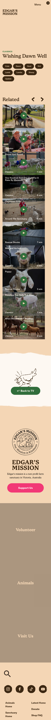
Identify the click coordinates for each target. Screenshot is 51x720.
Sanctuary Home (11, 714)
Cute (7, 66)
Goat (29, 66)
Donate (35, 709)
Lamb (7, 72)
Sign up (44, 420)
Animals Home (10, 704)
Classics (7, 51)
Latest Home (38, 702)
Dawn (18, 66)
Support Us (25, 487)
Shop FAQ (36, 715)
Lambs (19, 72)
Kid (39, 66)
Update (8, 79)
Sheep (31, 72)
